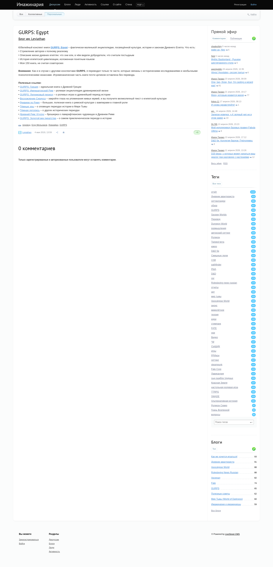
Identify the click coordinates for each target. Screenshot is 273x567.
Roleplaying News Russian (224, 472)
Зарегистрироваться (29, 539)
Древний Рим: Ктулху (32, 114)
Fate (213, 483)
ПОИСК (140, 4)
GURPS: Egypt (58, 47)
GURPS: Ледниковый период (36, 94)
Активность (90, 4)
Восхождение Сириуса (33, 98)
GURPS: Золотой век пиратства (38, 118)
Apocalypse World (220, 467)
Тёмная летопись (30, 110)
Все (21, 14)
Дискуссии (54, 4)
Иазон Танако (217, 79)
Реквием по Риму (30, 102)
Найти (254, 14)
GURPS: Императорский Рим (36, 90)
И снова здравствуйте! (223, 105)
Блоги (67, 4)
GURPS (215, 488)
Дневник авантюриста (222, 462)
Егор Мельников (39, 125)
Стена (129, 4)
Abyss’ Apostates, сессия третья (228, 72)
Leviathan (26, 132)
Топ (214, 449)
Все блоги (216, 510)
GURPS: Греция (29, 86)
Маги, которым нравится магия (227, 95)
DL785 (214, 124)
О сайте (117, 4)
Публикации (236, 38)
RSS (225, 163)
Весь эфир (216, 163)
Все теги (217, 184)
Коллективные (35, 14)
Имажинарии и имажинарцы (226, 504)
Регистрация (240, 4)
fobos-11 (215, 101)
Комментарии (219, 38)
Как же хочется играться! (224, 456)
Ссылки (105, 4)
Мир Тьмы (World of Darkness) (227, 499)
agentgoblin (216, 69)
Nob (213, 56)
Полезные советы (220, 493)
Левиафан (53, 125)
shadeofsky (216, 46)
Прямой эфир (224, 31)
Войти (254, 4)
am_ (213, 111)
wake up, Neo (218, 49)
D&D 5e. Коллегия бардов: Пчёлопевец (232, 140)
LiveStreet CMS (232, 534)
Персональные (54, 14)
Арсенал (215, 478)
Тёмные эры (27, 106)
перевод (26, 125)
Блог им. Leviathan (31, 39)
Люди (77, 4)
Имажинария (30, 4)
